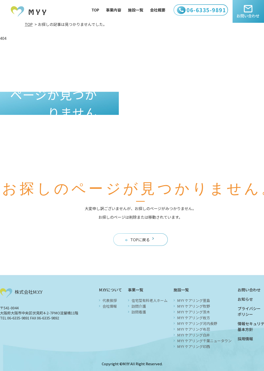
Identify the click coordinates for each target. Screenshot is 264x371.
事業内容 (113, 10)
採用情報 (245, 339)
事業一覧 (135, 290)
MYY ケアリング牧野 (193, 306)
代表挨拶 (109, 300)
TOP (95, 10)
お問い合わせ (249, 290)
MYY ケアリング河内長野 (197, 323)
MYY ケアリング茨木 (193, 311)
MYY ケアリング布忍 (193, 329)
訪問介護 (139, 306)
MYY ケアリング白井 (193, 334)
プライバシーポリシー (249, 311)
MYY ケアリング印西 (193, 346)
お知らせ (245, 299)
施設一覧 (135, 10)
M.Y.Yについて (110, 290)
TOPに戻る (140, 239)
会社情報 (109, 306)
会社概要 (157, 10)
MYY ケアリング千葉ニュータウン (204, 340)
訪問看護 (139, 311)
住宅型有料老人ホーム (150, 300)
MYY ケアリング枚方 (193, 317)
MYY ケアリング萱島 (193, 300)
